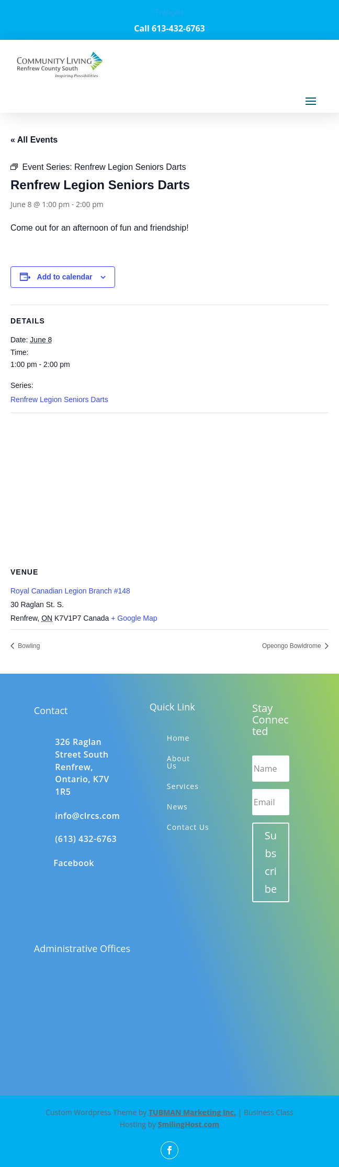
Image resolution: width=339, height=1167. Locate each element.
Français (169, 12)
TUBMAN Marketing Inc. (192, 1112)
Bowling (28, 646)
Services (183, 786)
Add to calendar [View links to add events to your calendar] (65, 277)
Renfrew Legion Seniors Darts (59, 399)
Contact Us (188, 827)
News (177, 807)
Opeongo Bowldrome (292, 646)
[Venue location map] (169, 489)
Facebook (73, 863)
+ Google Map (134, 618)
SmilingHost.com (188, 1124)
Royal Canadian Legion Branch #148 (70, 591)
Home (178, 738)
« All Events (34, 139)
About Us (178, 762)
